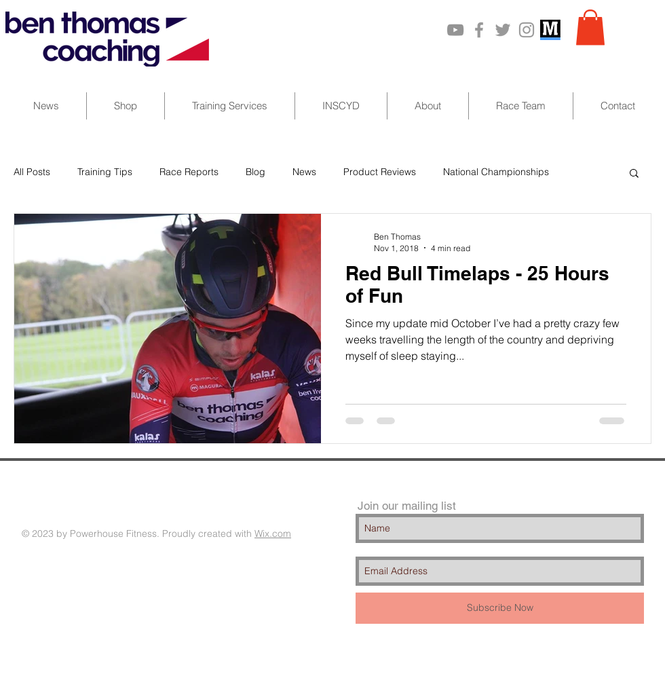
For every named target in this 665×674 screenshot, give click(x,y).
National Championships (496, 172)
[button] (590, 27)
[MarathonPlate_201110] (550, 30)
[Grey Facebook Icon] (479, 30)
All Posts (32, 172)
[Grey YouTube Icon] (455, 30)
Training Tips (104, 172)
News (304, 172)
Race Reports (188, 172)
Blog (255, 172)
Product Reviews (379, 172)
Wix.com (272, 533)
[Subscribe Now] (500, 608)
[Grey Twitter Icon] (503, 30)
